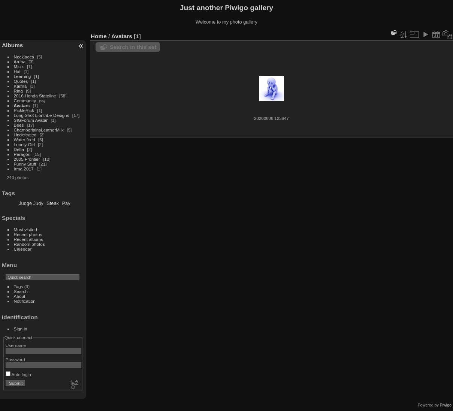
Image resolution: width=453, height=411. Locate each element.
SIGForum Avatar (31, 120)
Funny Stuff (25, 163)
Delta (19, 149)
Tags (18, 286)
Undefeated (25, 134)
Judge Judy (31, 203)
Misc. (19, 66)
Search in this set (133, 47)
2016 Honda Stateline (35, 95)
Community (25, 100)
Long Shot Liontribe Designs (41, 115)
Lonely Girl (24, 144)
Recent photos (28, 234)
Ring (18, 90)
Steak (52, 203)
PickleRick (24, 110)
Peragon (22, 154)
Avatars (22, 105)
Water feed (24, 139)
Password (15, 359)
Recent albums (28, 239)
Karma (20, 86)
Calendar (23, 249)
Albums (12, 45)
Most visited (25, 229)
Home (99, 36)
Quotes (21, 81)
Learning (22, 76)
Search (21, 291)
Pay (66, 203)
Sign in (20, 328)
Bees (19, 125)
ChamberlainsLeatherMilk (39, 129)
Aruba (19, 61)
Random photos (29, 244)
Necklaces (24, 56)
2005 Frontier (27, 159)
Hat (17, 71)
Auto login (18, 374)
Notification (25, 301)
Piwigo (446, 405)
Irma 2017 (24, 168)
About (19, 296)
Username (16, 345)
